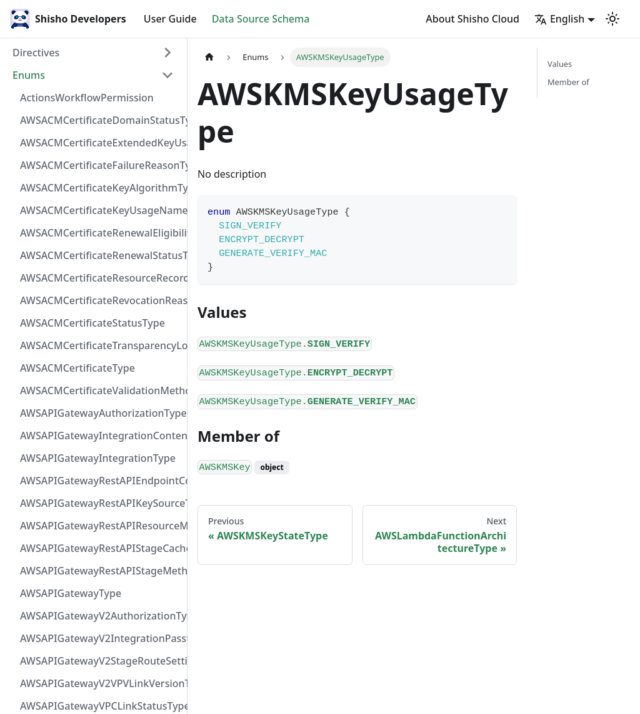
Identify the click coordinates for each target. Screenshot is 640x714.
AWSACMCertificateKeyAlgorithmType (100, 188)
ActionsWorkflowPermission (87, 98)
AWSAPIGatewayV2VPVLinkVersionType (100, 683)
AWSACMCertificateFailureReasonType (100, 165)
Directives (35, 52)
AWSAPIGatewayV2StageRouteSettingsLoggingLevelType (100, 661)
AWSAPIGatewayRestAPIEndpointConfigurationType (100, 480)
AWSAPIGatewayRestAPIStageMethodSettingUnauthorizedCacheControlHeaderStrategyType (100, 571)
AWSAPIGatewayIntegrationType (98, 458)
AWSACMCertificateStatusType (92, 323)
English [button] (559, 19)
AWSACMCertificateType (77, 368)
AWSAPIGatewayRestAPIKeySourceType (100, 503)
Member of (568, 82)
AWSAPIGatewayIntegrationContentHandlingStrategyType (100, 435)
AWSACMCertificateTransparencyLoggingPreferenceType (100, 345)
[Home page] (209, 57)
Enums (28, 75)
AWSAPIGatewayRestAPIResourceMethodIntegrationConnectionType (100, 526)
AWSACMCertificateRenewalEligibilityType (100, 233)
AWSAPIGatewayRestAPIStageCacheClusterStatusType (100, 548)
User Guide (170, 19)
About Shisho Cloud (472, 19)
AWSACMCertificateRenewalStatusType (100, 255)
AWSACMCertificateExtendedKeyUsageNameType (100, 143)
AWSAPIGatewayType (70, 593)
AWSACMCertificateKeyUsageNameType (100, 210)
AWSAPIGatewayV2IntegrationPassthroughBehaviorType (100, 638)
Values (560, 63)
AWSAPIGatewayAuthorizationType (100, 413)
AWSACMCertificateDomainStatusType (100, 120)
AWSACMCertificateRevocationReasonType (100, 300)
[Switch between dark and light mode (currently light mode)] (612, 19)
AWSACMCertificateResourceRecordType (100, 278)
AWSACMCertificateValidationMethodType (100, 390)
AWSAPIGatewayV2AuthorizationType (100, 616)
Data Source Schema (261, 19)
